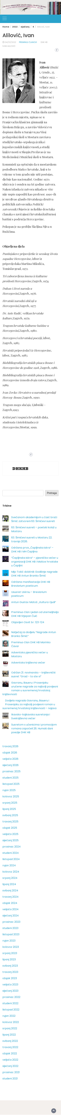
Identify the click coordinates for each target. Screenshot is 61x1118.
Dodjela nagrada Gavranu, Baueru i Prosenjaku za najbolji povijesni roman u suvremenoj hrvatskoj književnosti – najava (29, 704)
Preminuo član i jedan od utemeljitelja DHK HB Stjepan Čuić (35, 614)
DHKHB (20, 469)
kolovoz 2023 (10, 947)
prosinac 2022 (11, 997)
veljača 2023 (10, 984)
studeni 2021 (10, 1078)
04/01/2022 (10, 42)
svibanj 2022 (10, 1041)
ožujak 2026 (9, 752)
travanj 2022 (10, 1047)
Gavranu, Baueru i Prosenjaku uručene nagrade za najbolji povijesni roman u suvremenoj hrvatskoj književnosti (30, 688)
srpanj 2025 (9, 803)
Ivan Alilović (8, 46)
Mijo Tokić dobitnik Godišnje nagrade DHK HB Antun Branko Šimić (34, 573)
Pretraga (52, 493)
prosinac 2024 (11, 846)
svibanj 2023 (10, 966)
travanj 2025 (10, 821)
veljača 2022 (10, 1060)
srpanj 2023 (9, 953)
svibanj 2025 (10, 815)
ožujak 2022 (9, 1053)
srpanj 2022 (9, 1028)
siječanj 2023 (10, 991)
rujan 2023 (8, 940)
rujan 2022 (8, 1016)
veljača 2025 (10, 834)
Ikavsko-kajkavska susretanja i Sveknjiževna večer (30, 716)
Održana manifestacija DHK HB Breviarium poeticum (30, 584)
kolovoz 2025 (10, 796)
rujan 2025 (9, 790)
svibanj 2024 (10, 890)
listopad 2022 (10, 1009)
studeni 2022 (10, 1003)
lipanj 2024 (9, 884)
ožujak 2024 (9, 903)
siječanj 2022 (10, 1066)
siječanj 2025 (10, 840)
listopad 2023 (10, 934)
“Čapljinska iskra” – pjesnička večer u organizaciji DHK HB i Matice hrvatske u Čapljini (34, 561)
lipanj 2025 (9, 809)
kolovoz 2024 (10, 872)
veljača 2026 (10, 759)
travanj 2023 (10, 972)
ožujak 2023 (9, 978)
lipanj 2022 (9, 1035)
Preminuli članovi (28, 42)
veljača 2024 (10, 909)
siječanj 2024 (10, 915)
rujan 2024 (9, 865)
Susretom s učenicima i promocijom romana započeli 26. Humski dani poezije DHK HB (34, 728)
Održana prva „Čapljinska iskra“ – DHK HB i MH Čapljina (32, 549)
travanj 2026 (10, 746)
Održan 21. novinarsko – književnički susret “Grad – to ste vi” (33, 674)
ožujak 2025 (9, 828)
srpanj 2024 (9, 878)
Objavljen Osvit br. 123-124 (27, 622)
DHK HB (44, 42)
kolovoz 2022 (10, 1022)
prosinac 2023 (11, 922)
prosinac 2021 (11, 1072)
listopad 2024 (11, 859)
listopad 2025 (11, 784)
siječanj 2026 (10, 765)
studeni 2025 (10, 778)
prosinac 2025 (11, 771)
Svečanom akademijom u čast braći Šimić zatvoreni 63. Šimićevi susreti (34, 519)
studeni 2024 (10, 853)
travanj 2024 (10, 897)
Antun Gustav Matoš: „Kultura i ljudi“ (33, 602)
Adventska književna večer (28, 662)
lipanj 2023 (9, 959)
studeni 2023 (10, 928)
